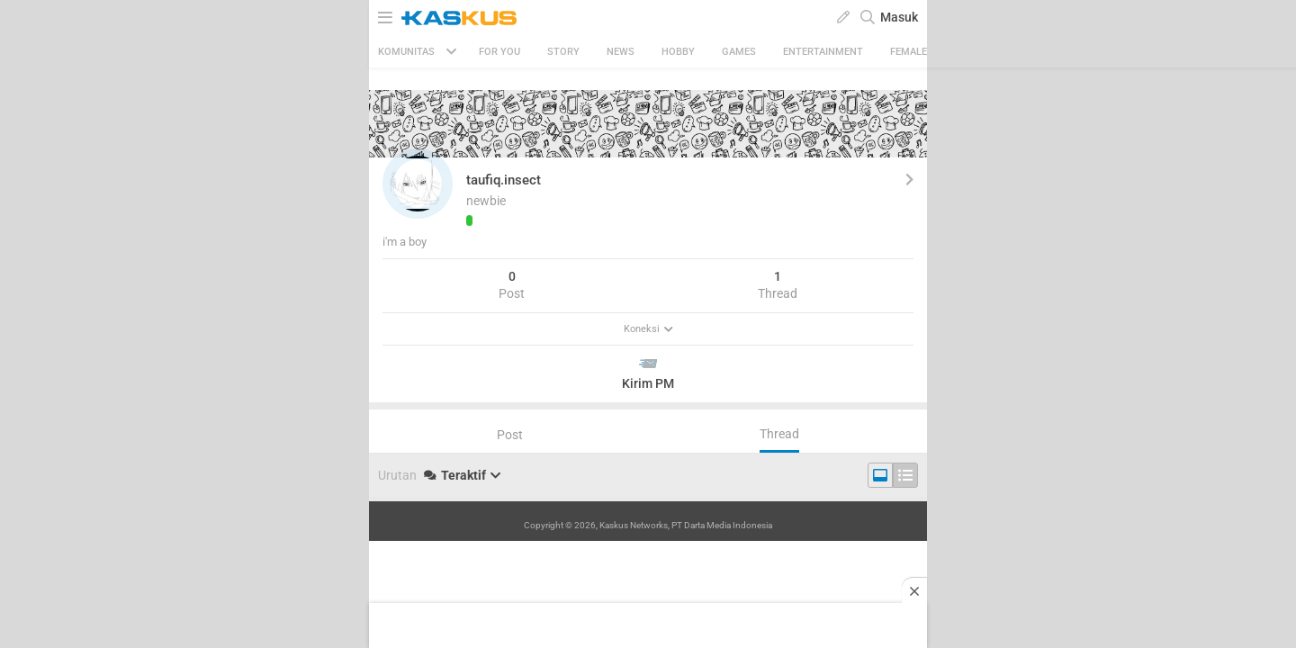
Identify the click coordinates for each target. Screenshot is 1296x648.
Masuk (899, 17)
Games (739, 52)
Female (908, 52)
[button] (417, 183)
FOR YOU (499, 52)
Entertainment (823, 52)
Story (563, 52)
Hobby (678, 52)
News (620, 52)
